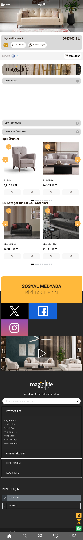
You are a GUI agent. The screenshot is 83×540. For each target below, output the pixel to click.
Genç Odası (9, 436)
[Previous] (5, 160)
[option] (41, 16)
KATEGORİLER (13, 411)
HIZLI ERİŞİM (13, 463)
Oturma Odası (10, 432)
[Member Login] (6, 4)
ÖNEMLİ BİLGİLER (15, 453)
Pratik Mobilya (11, 440)
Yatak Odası (9, 424)
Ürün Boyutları (14, 123)
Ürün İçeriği (12, 81)
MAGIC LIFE (12, 472)
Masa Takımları (11, 443)
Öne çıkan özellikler (17, 131)
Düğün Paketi (10, 421)
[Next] (78, 160)
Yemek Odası (10, 428)
